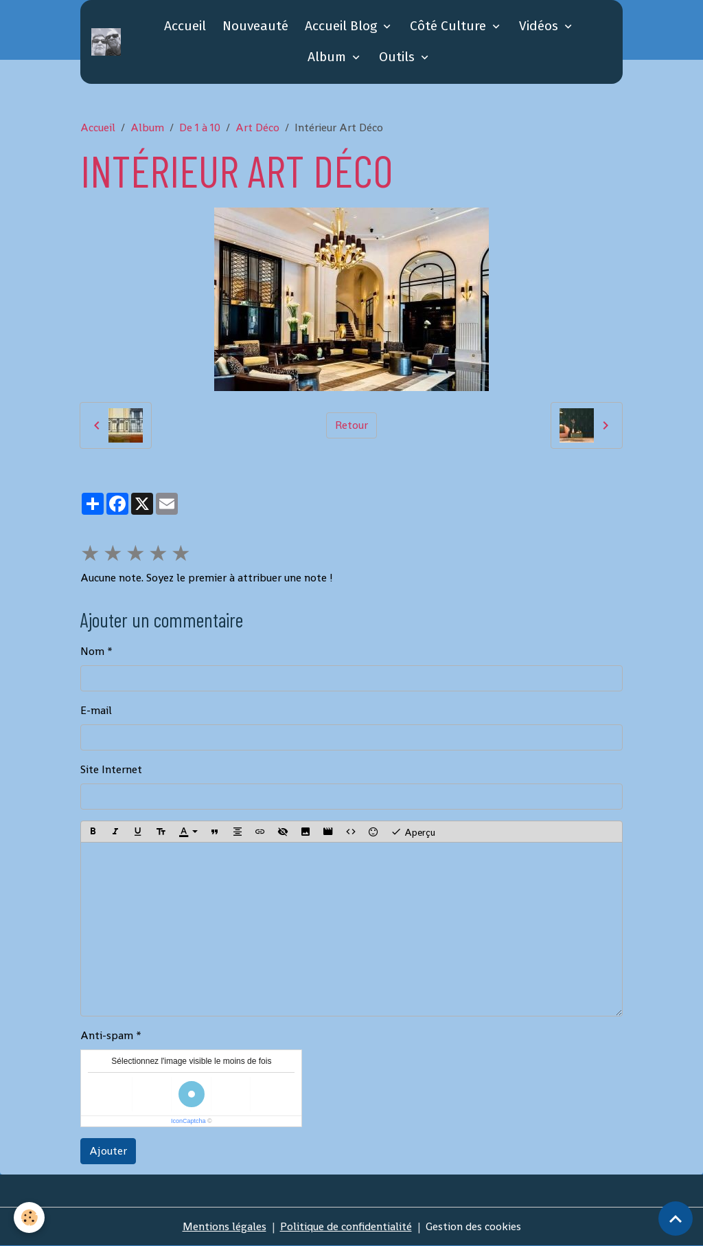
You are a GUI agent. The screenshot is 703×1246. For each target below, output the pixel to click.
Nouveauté (255, 26)
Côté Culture (449, 26)
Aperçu (413, 831)
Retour (351, 425)
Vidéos (540, 26)
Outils (398, 57)
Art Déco (257, 127)
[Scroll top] (675, 1218)
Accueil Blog (342, 26)
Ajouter (108, 1151)
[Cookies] (29, 1217)
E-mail (96, 710)
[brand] (106, 42)
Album (328, 57)
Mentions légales (224, 1226)
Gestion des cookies (473, 1226)
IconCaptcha (188, 1120)
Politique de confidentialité (346, 1226)
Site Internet (111, 769)
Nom (92, 651)
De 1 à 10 (199, 127)
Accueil (185, 26)
